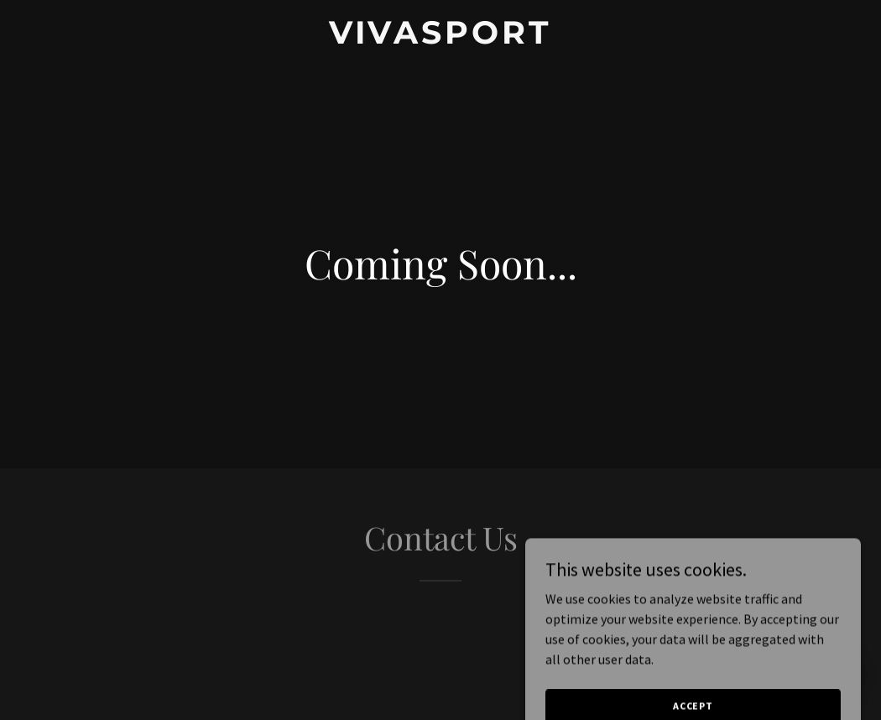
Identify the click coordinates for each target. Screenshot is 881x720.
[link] (440, 38)
